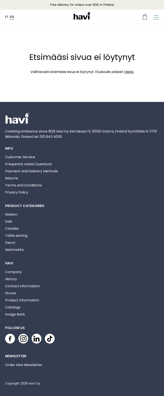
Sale (8, 221)
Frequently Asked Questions (28, 164)
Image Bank (15, 314)
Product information (22, 300)
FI (6, 16)
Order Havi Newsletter (23, 364)
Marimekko (14, 249)
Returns (11, 178)
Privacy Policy (16, 192)
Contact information (22, 286)
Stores (10, 293)
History (11, 279)
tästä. (129, 71)
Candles (12, 228)
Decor (10, 242)
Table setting (16, 235)
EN (12, 16)
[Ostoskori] (146, 17)
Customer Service (20, 157)
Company (13, 271)
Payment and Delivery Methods (31, 171)
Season (11, 214)
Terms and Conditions (23, 185)
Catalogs (12, 307)
